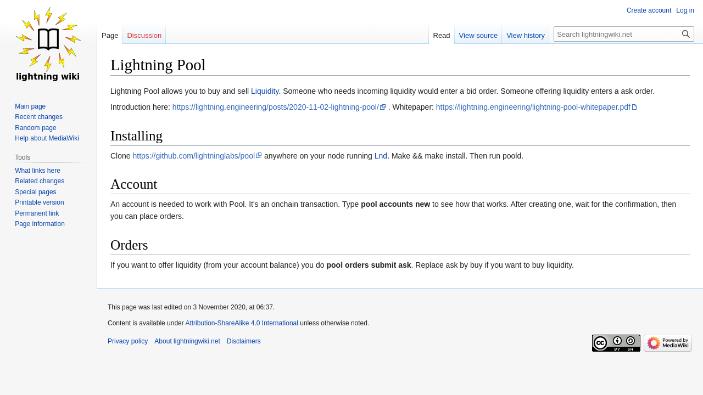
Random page (35, 128)
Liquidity (264, 91)
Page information (40, 224)
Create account (649, 10)
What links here (37, 170)
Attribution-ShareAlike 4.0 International (241, 323)
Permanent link (37, 213)
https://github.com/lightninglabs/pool (193, 155)
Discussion (144, 35)
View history (525, 35)
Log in (685, 10)
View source (478, 35)
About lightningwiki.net (187, 341)
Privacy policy (128, 341)
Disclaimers (244, 341)
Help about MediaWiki (47, 138)
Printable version (39, 202)
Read (441, 35)
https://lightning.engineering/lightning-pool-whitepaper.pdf (533, 107)
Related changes (39, 181)
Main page (30, 106)
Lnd (381, 155)
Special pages (35, 192)
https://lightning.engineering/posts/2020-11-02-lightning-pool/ (275, 107)
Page (110, 35)
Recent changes (39, 117)
